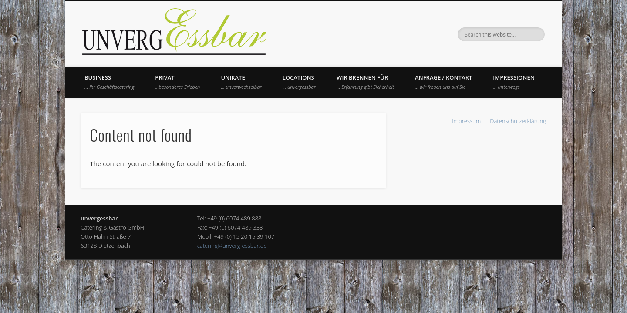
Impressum (466, 121)
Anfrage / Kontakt (443, 81)
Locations (299, 81)
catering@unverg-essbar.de (232, 246)
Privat (177, 81)
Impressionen (514, 81)
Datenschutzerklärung (518, 121)
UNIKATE (241, 81)
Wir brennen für (365, 81)
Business (109, 81)
